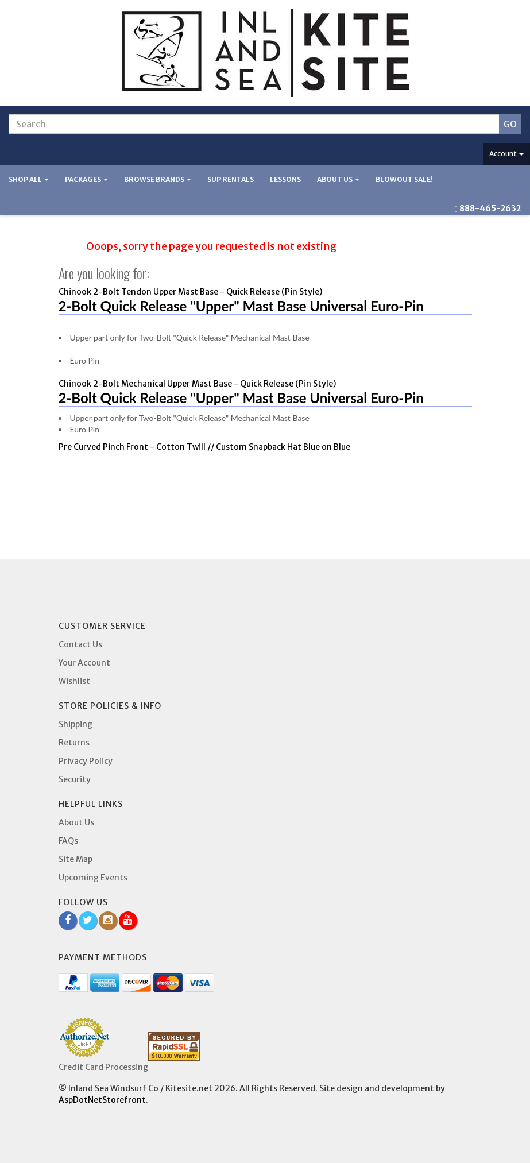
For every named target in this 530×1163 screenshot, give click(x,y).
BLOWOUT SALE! (404, 179)
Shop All (29, 179)
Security (75, 779)
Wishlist (74, 681)
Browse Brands (157, 179)
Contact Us (80, 644)
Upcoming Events (93, 877)
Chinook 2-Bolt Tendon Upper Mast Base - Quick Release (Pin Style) (190, 292)
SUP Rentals (230, 179)
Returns (74, 742)
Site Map (75, 859)
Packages (86, 179)
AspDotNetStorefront (102, 1100)
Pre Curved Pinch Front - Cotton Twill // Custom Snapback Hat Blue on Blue (204, 447)
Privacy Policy (86, 761)
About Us (338, 179)
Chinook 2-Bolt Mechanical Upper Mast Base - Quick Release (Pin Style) (197, 383)
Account (506, 153)
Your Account (84, 663)
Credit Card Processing (103, 1067)
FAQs (68, 841)
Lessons (285, 179)
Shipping (75, 724)
